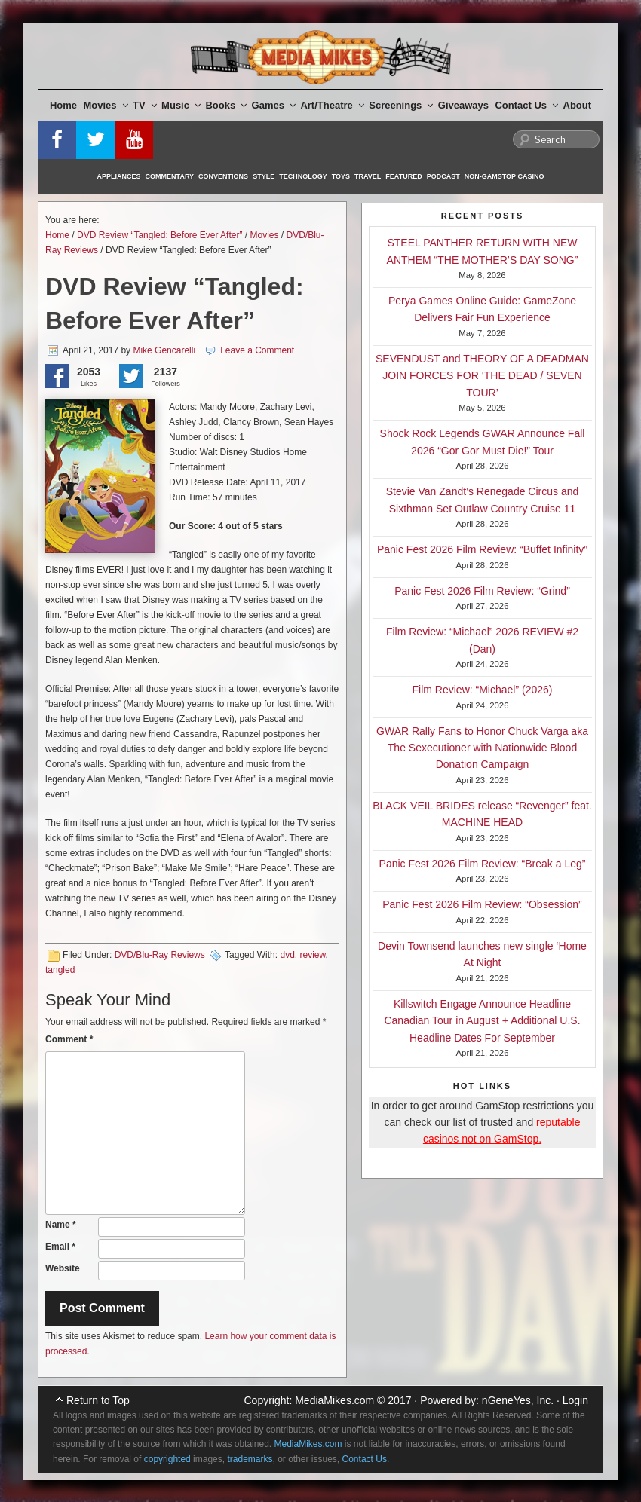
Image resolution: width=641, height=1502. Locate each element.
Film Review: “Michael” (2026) (483, 690)
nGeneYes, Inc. (518, 1400)
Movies (106, 105)
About (577, 105)
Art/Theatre (331, 105)
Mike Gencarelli (164, 350)
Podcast (443, 176)
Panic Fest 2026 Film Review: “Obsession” (482, 904)
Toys (341, 176)
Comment (69, 1039)
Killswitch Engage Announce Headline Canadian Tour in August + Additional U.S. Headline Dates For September (482, 1021)
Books (226, 105)
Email (60, 1246)
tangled (60, 970)
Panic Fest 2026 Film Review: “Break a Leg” (482, 864)
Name (60, 1224)
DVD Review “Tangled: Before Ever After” (159, 235)
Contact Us (526, 105)
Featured (403, 176)
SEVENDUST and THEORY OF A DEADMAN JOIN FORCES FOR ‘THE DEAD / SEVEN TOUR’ (482, 376)
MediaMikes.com (334, 1400)
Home (63, 105)
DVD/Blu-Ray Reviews (160, 955)
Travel (367, 176)
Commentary (170, 176)
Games (274, 105)
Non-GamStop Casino (504, 176)
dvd (287, 955)
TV (145, 105)
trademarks (249, 1459)
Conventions (223, 176)
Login (575, 1400)
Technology (303, 176)
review (312, 955)
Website (62, 1268)
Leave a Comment (257, 350)
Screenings (401, 105)
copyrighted (167, 1459)
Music (181, 105)
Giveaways (463, 105)
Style (263, 176)
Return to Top (98, 1400)
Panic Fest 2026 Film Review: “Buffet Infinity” (482, 549)
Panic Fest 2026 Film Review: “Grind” (482, 591)
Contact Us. (366, 1459)
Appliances (119, 176)
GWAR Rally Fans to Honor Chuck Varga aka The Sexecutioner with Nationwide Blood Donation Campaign (482, 748)
